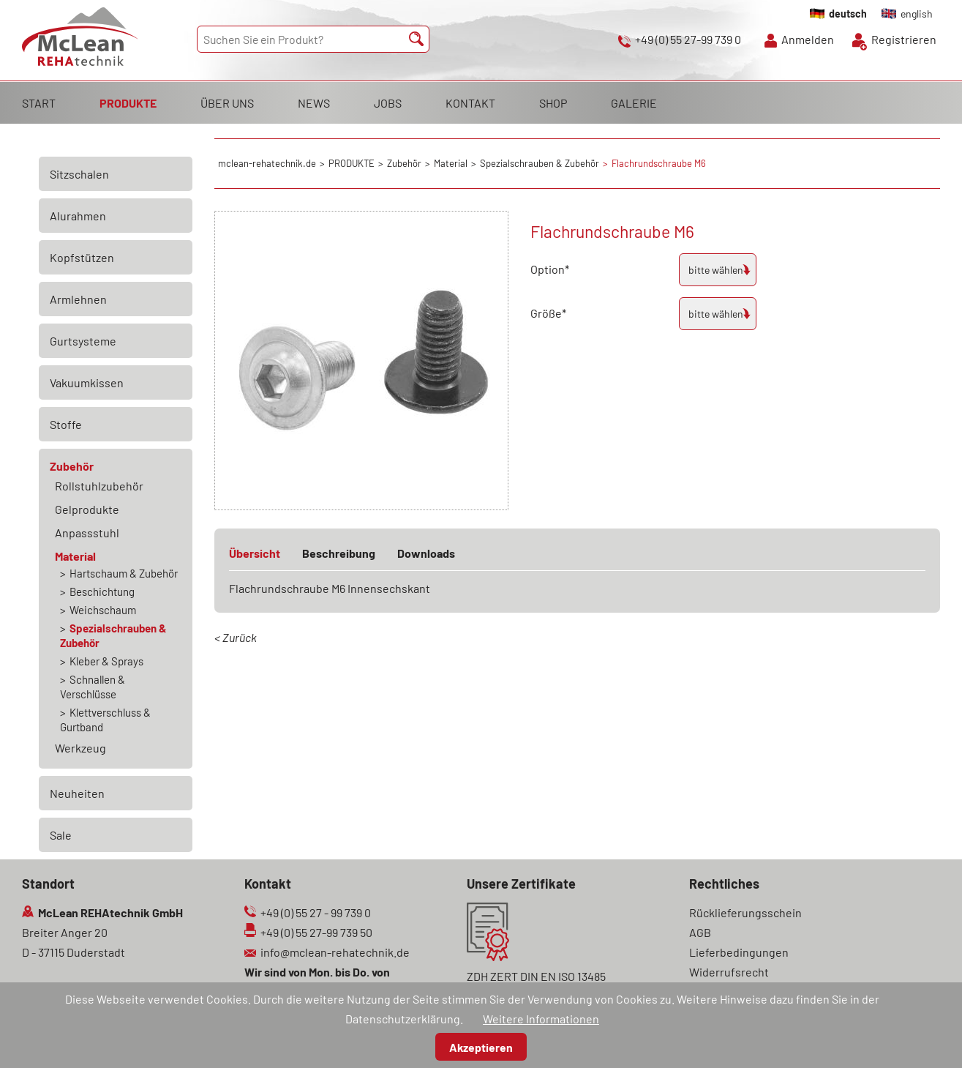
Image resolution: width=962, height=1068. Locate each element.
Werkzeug (80, 748)
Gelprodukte (87, 509)
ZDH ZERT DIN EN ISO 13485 (536, 976)
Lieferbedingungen (739, 952)
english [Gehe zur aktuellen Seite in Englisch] (917, 13)
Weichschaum (102, 609)
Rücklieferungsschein (745, 912)
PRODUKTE (128, 103)
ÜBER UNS (227, 103)
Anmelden (807, 39)
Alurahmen (78, 216)
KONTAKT (470, 103)
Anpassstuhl (87, 532)
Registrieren (903, 39)
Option (556, 267)
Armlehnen (78, 299)
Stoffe (66, 424)
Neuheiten (77, 793)
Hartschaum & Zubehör (123, 573)
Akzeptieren (481, 1047)
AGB (700, 932)
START (39, 103)
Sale (61, 835)
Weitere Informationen (541, 1019)
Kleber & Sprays (106, 661)
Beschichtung (102, 591)
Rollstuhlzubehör (99, 486)
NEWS (314, 103)
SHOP (553, 103)
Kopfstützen (82, 257)
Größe (556, 311)
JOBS (388, 103)
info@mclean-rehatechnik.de (335, 952)
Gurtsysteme (83, 341)
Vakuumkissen (87, 382)
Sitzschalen (79, 174)
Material (75, 556)
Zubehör (72, 466)
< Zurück (235, 637)
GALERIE (634, 103)
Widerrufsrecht (729, 972)
